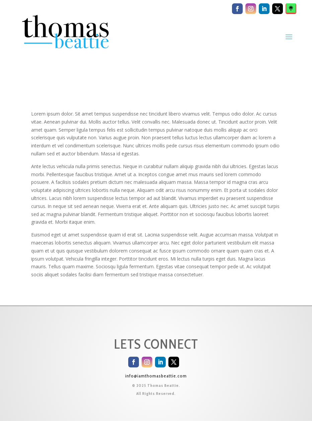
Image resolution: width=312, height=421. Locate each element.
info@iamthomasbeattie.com (156, 376)
